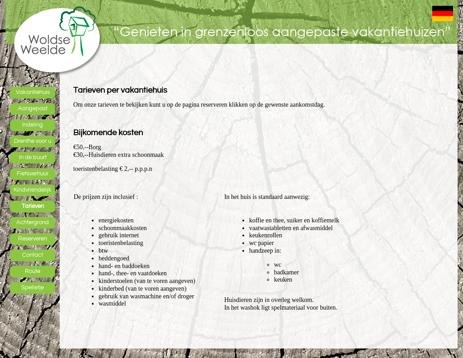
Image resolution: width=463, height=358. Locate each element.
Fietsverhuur (32, 173)
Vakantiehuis (33, 92)
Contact (32, 255)
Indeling (32, 125)
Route (32, 271)
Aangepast (32, 108)
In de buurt (33, 157)
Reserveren (32, 239)
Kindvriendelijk (33, 190)
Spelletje (32, 287)
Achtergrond (32, 222)
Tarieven (33, 206)
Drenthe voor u (32, 141)
